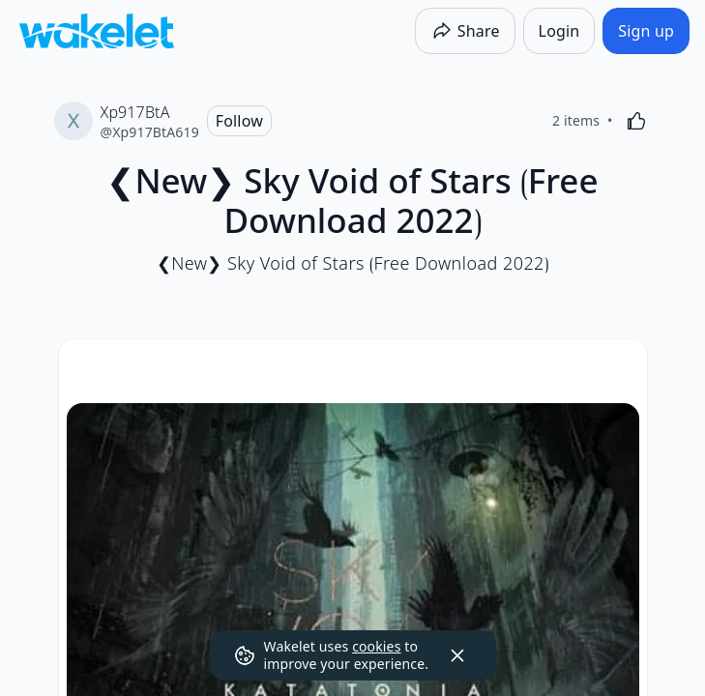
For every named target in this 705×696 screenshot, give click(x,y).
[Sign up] (646, 31)
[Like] (636, 120)
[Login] (559, 31)
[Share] (465, 31)
